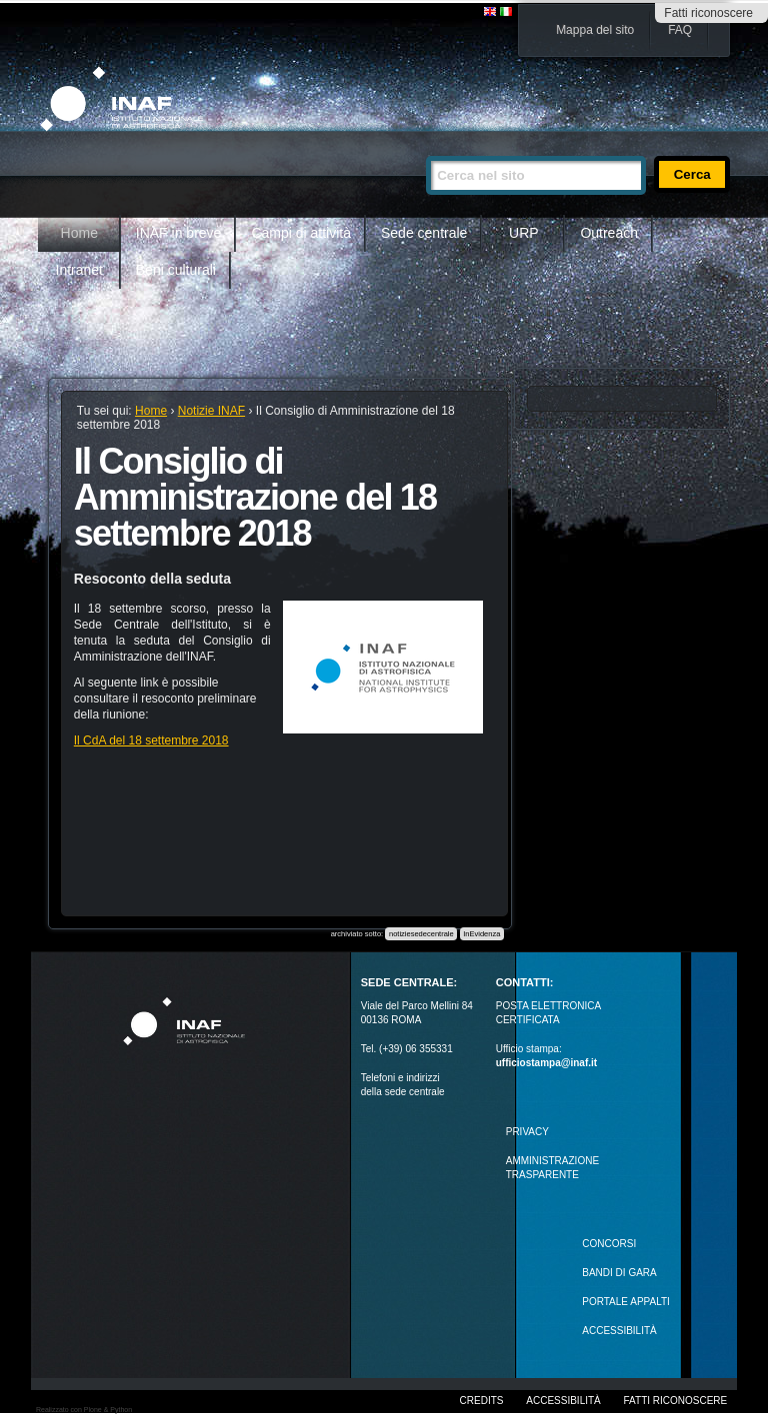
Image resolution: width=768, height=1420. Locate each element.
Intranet (79, 270)
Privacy (527, 1131)
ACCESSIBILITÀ (619, 1330)
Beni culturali (176, 270)
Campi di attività (301, 233)
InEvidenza (481, 933)
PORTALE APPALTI (626, 1301)
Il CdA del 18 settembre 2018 (151, 740)
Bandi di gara (619, 1272)
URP (524, 233)
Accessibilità (563, 1400)
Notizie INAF (211, 411)
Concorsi (609, 1243)
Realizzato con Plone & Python (84, 1409)
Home (79, 233)
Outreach (609, 233)
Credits (482, 1400)
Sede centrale (424, 233)
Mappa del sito (595, 30)
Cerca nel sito (425, 147)
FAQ (680, 30)
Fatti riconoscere (708, 13)
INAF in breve (179, 233)
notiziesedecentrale (421, 933)
